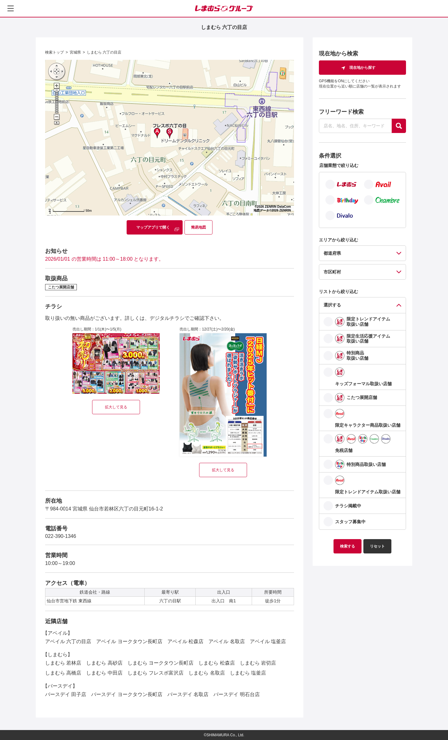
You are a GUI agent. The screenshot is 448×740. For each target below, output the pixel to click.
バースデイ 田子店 (65, 694)
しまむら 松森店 (216, 663)
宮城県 (75, 52)
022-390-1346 (60, 536)
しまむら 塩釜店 (248, 673)
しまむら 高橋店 (63, 673)
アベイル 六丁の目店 (68, 641)
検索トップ (54, 52)
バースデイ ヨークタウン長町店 (126, 694)
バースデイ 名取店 (187, 694)
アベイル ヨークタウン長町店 (129, 641)
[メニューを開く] (10, 8)
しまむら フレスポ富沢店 (156, 673)
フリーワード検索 (341, 112)
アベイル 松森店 (185, 641)
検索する (347, 546)
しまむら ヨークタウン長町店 (161, 663)
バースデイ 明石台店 (236, 694)
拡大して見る (116, 407)
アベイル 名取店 (226, 641)
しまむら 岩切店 (258, 663)
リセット (377, 546)
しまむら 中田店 (104, 673)
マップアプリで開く (153, 227)
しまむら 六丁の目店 (104, 52)
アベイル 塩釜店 (268, 641)
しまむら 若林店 (63, 663)
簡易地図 (198, 227)
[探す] (399, 126)
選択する (332, 304)
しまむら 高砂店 (104, 663)
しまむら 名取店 (207, 673)
